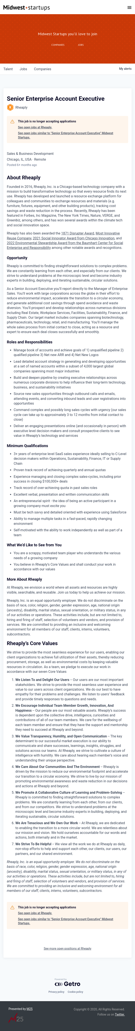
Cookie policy (75, 991)
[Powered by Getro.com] (67, 982)
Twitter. (120, 1014)
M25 (30, 1009)
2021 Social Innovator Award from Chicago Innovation (73, 238)
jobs (23, 69)
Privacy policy (56, 991)
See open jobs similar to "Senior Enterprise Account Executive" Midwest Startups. (65, 135)
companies (42, 69)
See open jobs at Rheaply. (35, 127)
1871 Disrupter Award (77, 233)
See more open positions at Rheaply (67, 948)
